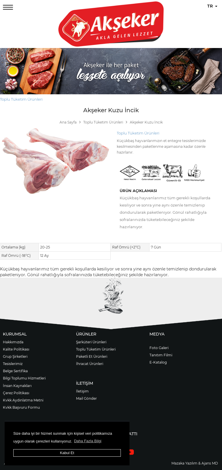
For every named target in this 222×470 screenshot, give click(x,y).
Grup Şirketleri (15, 356)
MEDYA (156, 334)
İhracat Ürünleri (89, 364)
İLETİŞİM (84, 383)
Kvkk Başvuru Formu (21, 407)
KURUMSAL (15, 334)
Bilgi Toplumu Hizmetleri (24, 378)
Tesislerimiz (13, 364)
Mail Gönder (86, 398)
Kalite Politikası (16, 349)
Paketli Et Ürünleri (91, 356)
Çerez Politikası (16, 393)
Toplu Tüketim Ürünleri (21, 99)
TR (212, 6)
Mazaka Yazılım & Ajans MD (194, 463)
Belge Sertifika (15, 371)
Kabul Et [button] (67, 453)
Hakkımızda (13, 342)
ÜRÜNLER (86, 334)
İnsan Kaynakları (17, 386)
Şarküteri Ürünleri (91, 342)
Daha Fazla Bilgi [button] (87, 441)
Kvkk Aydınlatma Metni (23, 400)
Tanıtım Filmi (160, 355)
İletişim (82, 391)
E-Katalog (158, 362)
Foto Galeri (159, 348)
